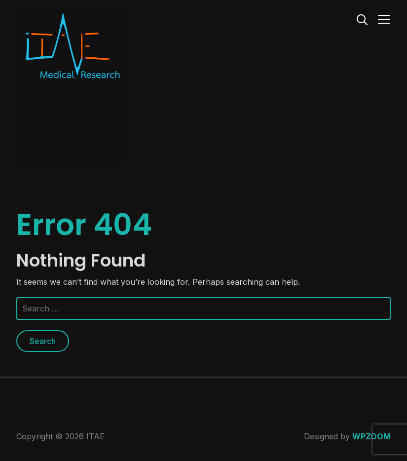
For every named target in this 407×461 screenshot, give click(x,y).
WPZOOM (371, 436)
